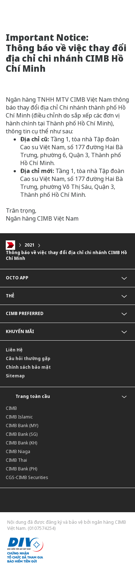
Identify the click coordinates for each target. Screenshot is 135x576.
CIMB (11, 408)
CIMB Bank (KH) (21, 443)
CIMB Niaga (18, 451)
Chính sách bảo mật (28, 367)
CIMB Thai (16, 460)
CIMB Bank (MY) (22, 425)
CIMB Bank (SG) (21, 434)
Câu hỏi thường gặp (28, 358)
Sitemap (15, 376)
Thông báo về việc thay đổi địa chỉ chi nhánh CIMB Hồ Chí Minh (66, 255)
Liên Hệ (14, 350)
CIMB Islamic (19, 417)
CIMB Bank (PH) (21, 469)
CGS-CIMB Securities (27, 477)
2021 (29, 245)
